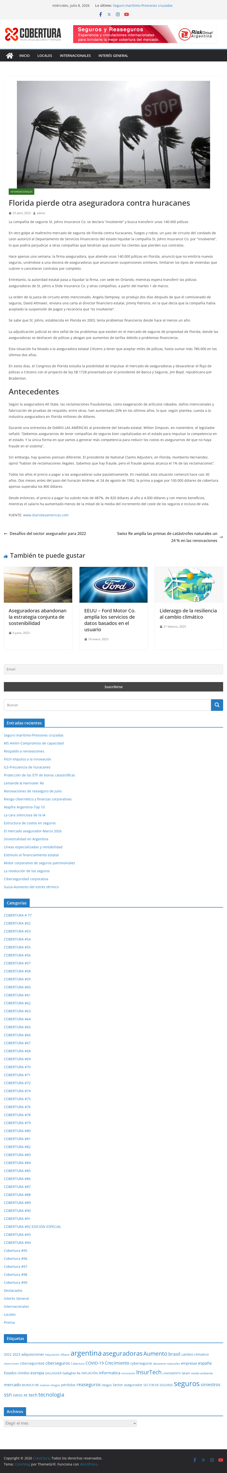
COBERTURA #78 (17, 1114)
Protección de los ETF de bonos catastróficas (39, 775)
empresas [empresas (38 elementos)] (189, 1363)
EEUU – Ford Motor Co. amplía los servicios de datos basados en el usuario (109, 620)
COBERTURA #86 (17, 1178)
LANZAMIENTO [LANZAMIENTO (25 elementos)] (172, 1373)
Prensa (9, 1322)
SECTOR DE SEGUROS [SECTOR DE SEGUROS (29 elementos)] (158, 1385)
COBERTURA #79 (17, 1122)
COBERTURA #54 (17, 939)
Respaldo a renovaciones (24, 751)
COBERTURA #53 (17, 931)
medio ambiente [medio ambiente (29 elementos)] (202, 1373)
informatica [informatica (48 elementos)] (109, 1372)
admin (41, 213)
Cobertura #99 (15, 1282)
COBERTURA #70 (17, 1067)
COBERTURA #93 (17, 1234)
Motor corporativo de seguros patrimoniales (39, 863)
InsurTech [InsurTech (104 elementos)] (149, 1372)
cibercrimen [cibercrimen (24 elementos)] (11, 1363)
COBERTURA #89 (17, 1202)
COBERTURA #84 (17, 1162)
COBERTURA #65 (17, 1027)
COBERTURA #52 (17, 923)
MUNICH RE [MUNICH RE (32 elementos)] (30, 1385)
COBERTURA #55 (17, 947)
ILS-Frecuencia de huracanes (27, 767)
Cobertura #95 (15, 1250)
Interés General (113, 55)
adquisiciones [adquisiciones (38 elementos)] (32, 1354)
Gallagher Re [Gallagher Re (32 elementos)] (71, 1373)
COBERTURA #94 (17, 1242)
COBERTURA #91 (17, 1218)
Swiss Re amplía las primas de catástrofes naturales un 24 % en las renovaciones (170, 537)
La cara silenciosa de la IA (24, 815)
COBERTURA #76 (17, 1107)
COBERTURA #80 (17, 1130)
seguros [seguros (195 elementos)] (187, 1383)
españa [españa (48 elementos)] (205, 1363)
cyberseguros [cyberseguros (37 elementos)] (141, 1363)
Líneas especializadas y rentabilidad (33, 847)
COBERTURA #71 (17, 1075)
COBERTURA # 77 (18, 915)
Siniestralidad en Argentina (26, 839)
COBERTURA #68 (17, 1051)
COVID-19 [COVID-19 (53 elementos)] (94, 1363)
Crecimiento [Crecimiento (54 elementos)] (117, 1363)
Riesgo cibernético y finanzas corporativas (38, 799)
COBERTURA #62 (17, 1003)
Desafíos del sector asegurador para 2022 (45, 533)
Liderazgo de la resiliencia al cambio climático (188, 613)
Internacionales (75, 55)
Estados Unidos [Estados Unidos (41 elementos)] (16, 1372)
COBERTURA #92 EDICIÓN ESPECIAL (32, 1226)
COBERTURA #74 (17, 1091)
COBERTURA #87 (17, 1186)
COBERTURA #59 (17, 979)
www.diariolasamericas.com (45, 515)
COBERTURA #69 (17, 1059)
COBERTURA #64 (17, 1019)
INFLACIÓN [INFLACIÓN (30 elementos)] (89, 1373)
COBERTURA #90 (17, 1210)
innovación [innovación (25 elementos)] (128, 1373)
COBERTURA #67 (17, 1043)
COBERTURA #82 (17, 1146)
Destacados (13, 1290)
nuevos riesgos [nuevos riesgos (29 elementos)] (50, 1385)
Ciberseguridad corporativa (26, 879)
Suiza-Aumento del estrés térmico (31, 887)
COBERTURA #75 (17, 1099)
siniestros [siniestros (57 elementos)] (210, 1384)
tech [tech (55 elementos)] (33, 1395)
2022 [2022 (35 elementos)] (8, 1354)
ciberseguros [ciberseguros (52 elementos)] (57, 1363)
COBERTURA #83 (17, 1154)
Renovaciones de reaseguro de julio (33, 791)
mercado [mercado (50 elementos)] (12, 1384)
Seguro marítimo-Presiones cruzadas (143, 5)
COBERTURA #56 (17, 955)
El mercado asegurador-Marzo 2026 (33, 831)
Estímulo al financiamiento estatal (31, 855)
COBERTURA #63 (17, 1011)
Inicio (24, 55)
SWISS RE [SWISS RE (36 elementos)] (20, 1395)
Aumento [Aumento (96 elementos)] (155, 1353)
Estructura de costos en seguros (30, 823)
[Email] (113, 669)
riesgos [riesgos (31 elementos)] (107, 1385)
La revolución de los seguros (27, 871)
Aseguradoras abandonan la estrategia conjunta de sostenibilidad (37, 616)
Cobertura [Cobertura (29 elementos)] (78, 1363)
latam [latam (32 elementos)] (186, 1373)
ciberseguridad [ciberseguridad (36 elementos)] (32, 1363)
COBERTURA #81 (17, 1138)
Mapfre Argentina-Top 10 (24, 807)
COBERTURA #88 (17, 1194)
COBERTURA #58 (17, 971)
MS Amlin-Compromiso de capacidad (34, 743)
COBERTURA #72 (17, 1083)
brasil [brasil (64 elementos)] (174, 1354)
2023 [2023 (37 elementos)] (16, 1354)
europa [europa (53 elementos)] (37, 1372)
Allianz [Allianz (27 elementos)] (65, 1354)
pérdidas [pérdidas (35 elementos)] (68, 1385)
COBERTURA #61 (17, 995)
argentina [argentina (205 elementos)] (86, 1353)
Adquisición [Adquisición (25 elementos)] (52, 1354)
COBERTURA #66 (17, 1035)
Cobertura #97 (15, 1266)
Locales (44, 55)
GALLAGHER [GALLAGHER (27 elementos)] (53, 1373)
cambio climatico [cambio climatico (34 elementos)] (195, 1354)
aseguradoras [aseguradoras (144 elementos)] (122, 1353)
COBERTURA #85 (17, 1170)
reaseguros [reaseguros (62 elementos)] (89, 1384)
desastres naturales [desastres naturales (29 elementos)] (166, 1363)
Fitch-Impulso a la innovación (27, 759)
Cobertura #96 (15, 1258)
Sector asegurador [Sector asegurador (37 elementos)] (127, 1385)
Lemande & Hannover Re (24, 783)
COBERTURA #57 (17, 963)
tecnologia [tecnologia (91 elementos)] (51, 1394)
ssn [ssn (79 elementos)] (8, 1394)
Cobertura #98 (15, 1274)
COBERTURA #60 (17, 987)
